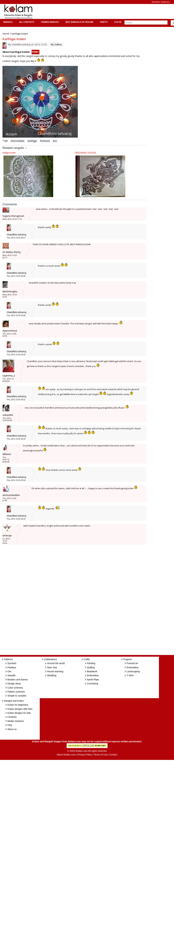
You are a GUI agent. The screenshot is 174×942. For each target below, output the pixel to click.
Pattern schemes (16, 691)
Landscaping (133, 671)
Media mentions (15, 721)
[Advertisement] (96, 11)
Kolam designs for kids (19, 713)
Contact (113, 754)
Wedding (51, 675)
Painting (91, 663)
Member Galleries (161, 1)
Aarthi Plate (93, 679)
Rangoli (7, 22)
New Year (52, 667)
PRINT (35, 51)
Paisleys (11, 667)
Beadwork (92, 671)
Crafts (103, 22)
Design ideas (14, 683)
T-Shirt (130, 675)
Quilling (91, 667)
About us (12, 729)
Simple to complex (16, 695)
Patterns (8, 659)
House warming (55, 671)
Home (5, 33)
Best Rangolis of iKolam (79, 22)
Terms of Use (100, 754)
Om (9, 671)
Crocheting (92, 683)
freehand (45, 140)
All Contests (26, 22)
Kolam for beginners (17, 704)
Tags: (5, 140)
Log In (117, 22)
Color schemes (15, 687)
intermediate (17, 140)
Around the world (56, 663)
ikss (55, 140)
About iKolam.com (66, 754)
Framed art (132, 663)
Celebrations (50, 659)
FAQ (9, 725)
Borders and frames (17, 679)
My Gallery (56, 44)
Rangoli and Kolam (14, 700)
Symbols (11, 663)
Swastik (11, 675)
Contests (12, 717)
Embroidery (93, 675)
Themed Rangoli (49, 22)
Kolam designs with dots (19, 709)
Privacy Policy (84, 754)
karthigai (32, 140)
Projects (127, 659)
